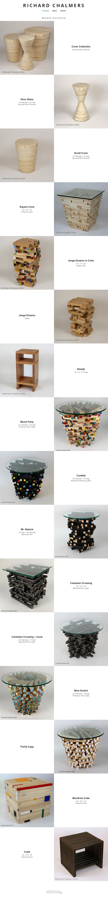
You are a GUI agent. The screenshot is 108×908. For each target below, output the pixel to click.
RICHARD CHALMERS (54, 5)
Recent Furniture (54, 17)
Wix (61, 893)
